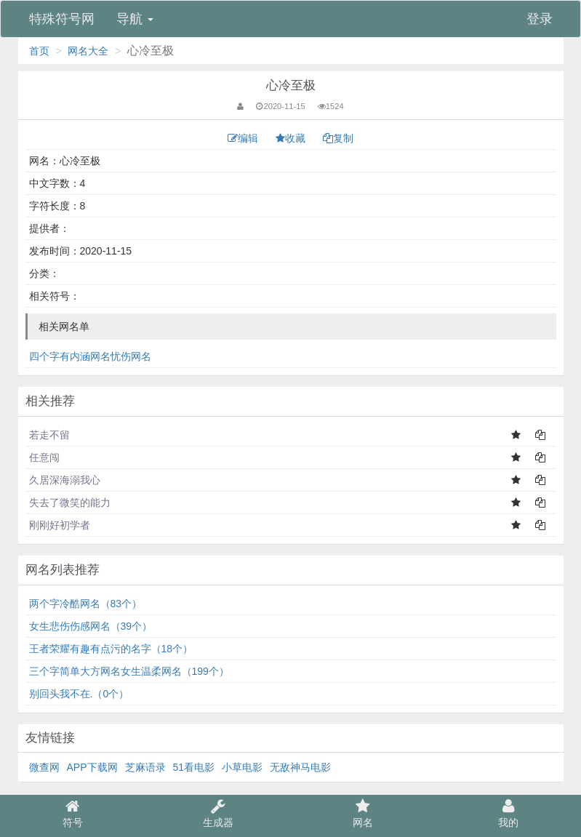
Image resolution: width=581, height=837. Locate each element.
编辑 (244, 138)
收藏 (292, 138)
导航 (134, 19)
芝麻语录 (145, 767)
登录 (539, 19)
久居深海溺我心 (64, 480)
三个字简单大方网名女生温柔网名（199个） (129, 671)
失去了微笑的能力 (70, 502)
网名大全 (88, 51)
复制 (338, 138)
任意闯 (44, 457)
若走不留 (49, 435)
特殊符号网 (62, 19)
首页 (39, 51)
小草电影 (242, 767)
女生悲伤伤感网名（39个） (91, 626)
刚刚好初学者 (59, 525)
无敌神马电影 (300, 767)
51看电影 (194, 767)
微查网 (44, 767)
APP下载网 (92, 767)
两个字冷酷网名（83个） (86, 603)
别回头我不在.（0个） (79, 694)
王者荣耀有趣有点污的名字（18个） (111, 648)
